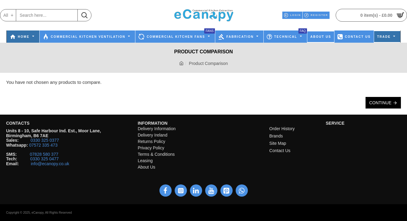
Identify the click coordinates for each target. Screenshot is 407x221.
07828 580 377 (44, 154)
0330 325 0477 (44, 159)
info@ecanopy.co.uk (50, 164)
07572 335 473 (43, 145)
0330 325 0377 (44, 140)
